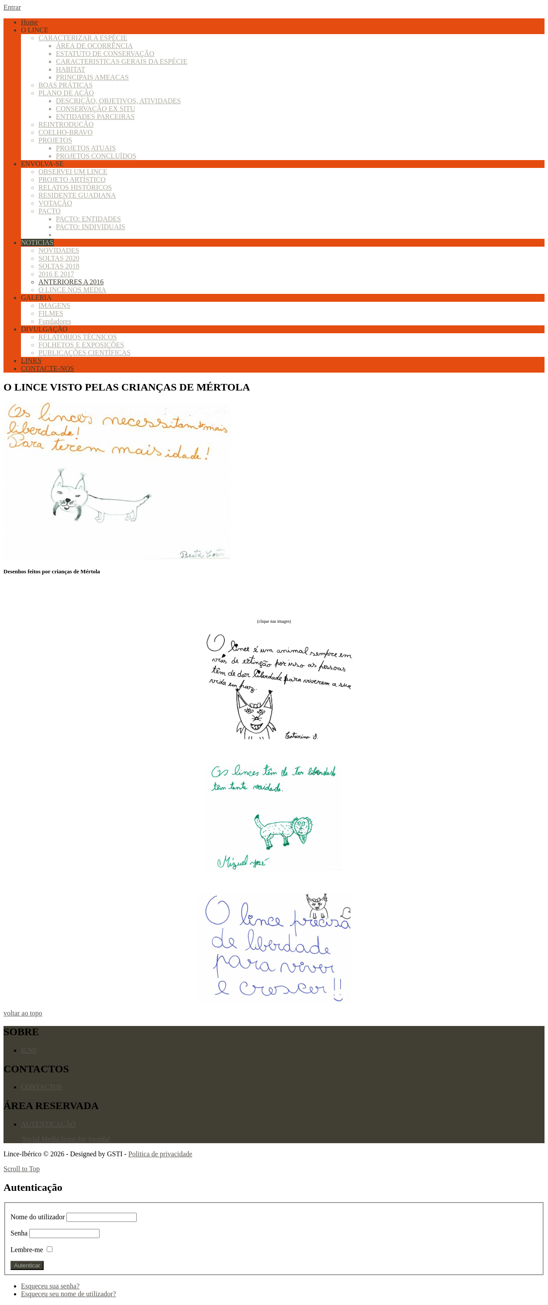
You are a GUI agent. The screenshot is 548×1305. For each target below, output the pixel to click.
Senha (19, 1233)
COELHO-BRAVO (65, 132)
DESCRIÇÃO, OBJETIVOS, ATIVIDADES (118, 101)
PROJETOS (55, 140)
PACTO (49, 211)
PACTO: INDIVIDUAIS (90, 226)
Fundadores (54, 321)
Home (29, 22)
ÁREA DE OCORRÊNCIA (94, 45)
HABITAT (70, 69)
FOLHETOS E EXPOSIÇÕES (81, 345)
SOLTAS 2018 (58, 266)
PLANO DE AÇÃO (66, 93)
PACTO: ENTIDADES (88, 219)
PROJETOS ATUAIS (86, 148)
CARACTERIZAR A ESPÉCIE (83, 38)
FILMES (50, 313)
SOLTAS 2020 (58, 258)
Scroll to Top (21, 1168)
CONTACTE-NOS (47, 368)
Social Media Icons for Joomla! (66, 1139)
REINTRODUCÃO (65, 124)
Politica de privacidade (160, 1154)
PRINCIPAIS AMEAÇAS (92, 77)
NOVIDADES (58, 250)
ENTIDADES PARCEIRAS (95, 116)
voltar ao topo (22, 1013)
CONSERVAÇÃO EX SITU (95, 108)
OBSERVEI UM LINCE (72, 171)
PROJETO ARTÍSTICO (72, 179)
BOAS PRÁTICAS (65, 85)
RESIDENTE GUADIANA (77, 195)
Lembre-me (26, 1249)
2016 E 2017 (56, 274)
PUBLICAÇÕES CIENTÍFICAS (84, 352)
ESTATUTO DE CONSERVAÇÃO (105, 53)
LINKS (31, 360)
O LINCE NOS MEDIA (72, 289)
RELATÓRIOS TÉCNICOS (77, 337)
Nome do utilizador (38, 1217)
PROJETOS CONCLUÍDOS (96, 156)
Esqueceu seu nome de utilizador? (68, 1294)
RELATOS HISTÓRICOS (75, 187)
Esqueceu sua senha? (50, 1286)
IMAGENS (54, 305)
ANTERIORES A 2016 (70, 282)
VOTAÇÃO (55, 203)
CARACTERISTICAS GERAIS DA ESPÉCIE (121, 61)
